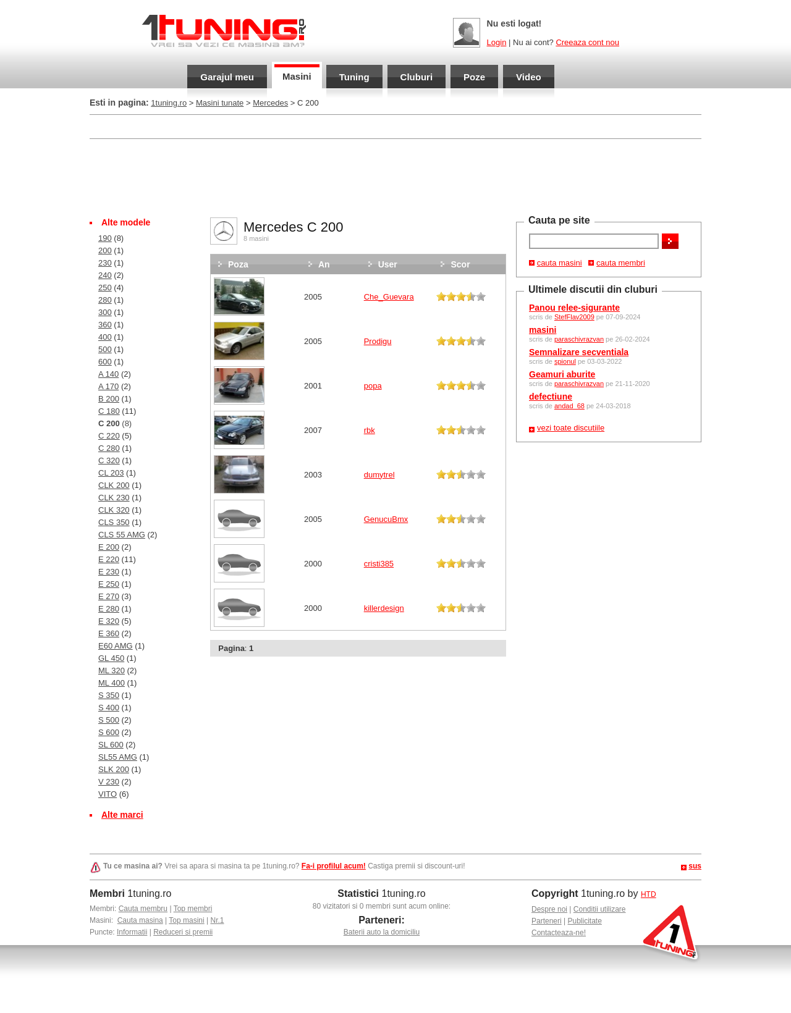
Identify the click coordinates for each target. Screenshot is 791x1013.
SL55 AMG (117, 757)
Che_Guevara (389, 296)
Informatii (132, 932)
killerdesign (384, 608)
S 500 (108, 720)
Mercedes (270, 102)
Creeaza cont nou (587, 42)
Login (497, 42)
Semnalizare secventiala (578, 352)
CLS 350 (114, 522)
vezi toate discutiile (570, 427)
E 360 (108, 633)
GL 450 (111, 658)
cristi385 (379, 563)
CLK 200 (114, 485)
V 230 (108, 781)
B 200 (108, 398)
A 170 (108, 386)
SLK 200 (113, 769)
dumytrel (379, 474)
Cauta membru (143, 908)
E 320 (108, 621)
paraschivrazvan (579, 339)
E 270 (108, 596)
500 (105, 349)
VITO (107, 794)
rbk (369, 430)
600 (105, 361)
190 (105, 238)
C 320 (109, 460)
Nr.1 (217, 920)
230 (105, 262)
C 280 (109, 448)
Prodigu (378, 341)
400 (105, 337)
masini (542, 330)
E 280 (108, 608)
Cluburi (416, 77)
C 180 (109, 411)
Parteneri (546, 921)
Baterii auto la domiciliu (382, 932)
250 (105, 287)
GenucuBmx (386, 519)
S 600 (108, 732)
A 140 (108, 374)
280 (105, 300)
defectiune (550, 396)
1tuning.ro (169, 102)
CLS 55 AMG (121, 534)
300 (105, 312)
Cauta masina (140, 920)
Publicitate (585, 921)
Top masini (186, 920)
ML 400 (111, 682)
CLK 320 (114, 510)
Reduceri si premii (183, 932)
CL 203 (111, 472)
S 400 (108, 707)
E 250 (108, 584)
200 (105, 250)
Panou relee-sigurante (574, 308)
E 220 (108, 559)
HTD (648, 894)
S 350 (108, 695)
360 (105, 324)
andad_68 (569, 406)
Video (528, 77)
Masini (296, 76)
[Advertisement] (395, 176)
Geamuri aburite (562, 374)
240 (105, 275)
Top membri (193, 908)
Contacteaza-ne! (558, 932)
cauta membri (620, 262)
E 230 (108, 571)
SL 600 (111, 744)
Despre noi (549, 909)
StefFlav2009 (574, 317)
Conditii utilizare (599, 909)
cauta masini (559, 262)
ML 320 (111, 670)
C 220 (109, 435)
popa (373, 385)
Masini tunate (219, 102)
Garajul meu (227, 77)
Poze (474, 77)
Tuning (354, 77)
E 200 (108, 547)
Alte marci (122, 815)
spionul (565, 361)
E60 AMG (115, 645)
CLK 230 (114, 497)
